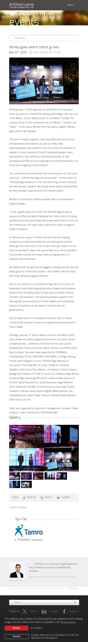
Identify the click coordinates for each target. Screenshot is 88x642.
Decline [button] (16, 636)
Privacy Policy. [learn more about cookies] (68, 622)
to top (72, 589)
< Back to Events (18, 507)
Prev (15, 448)
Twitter (46, 497)
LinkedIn (62, 497)
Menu (72, 5)
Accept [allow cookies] (16, 628)
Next (73, 448)
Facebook (29, 497)
